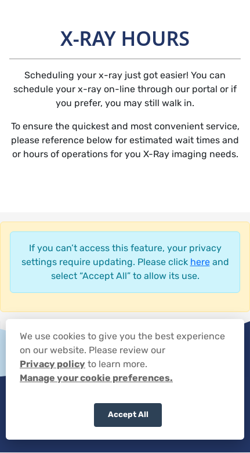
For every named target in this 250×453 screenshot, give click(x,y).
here (200, 261)
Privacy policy (52, 363)
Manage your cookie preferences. (96, 377)
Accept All (128, 414)
